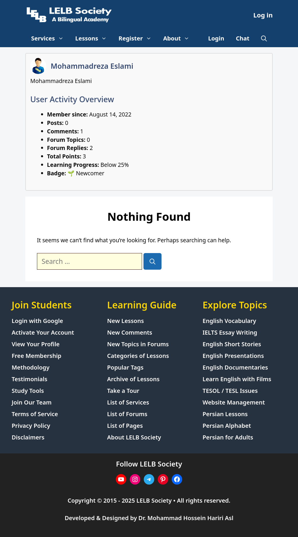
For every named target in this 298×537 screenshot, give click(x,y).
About (179, 38)
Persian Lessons (225, 414)
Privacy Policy (31, 426)
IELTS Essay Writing (230, 332)
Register (137, 38)
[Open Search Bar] (264, 38)
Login (216, 38)
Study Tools (28, 391)
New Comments (129, 332)
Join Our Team (32, 402)
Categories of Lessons (138, 356)
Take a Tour (123, 391)
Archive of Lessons (133, 379)
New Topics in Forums (138, 344)
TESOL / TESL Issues (230, 391)
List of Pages (125, 426)
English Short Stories (232, 344)
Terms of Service (35, 414)
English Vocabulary (229, 321)
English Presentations (233, 356)
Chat (243, 38)
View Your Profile (36, 344)
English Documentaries (235, 367)
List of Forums (127, 414)
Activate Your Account (43, 332)
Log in (263, 14)
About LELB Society (134, 437)
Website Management (234, 402)
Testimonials (29, 379)
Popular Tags (125, 367)
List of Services (128, 402)
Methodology (30, 367)
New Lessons (125, 321)
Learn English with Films (237, 379)
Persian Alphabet (227, 426)
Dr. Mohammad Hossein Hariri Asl (186, 518)
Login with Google (37, 321)
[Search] (152, 261)
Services (50, 38)
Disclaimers (28, 437)
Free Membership (36, 356)
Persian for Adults (228, 437)
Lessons (94, 38)
